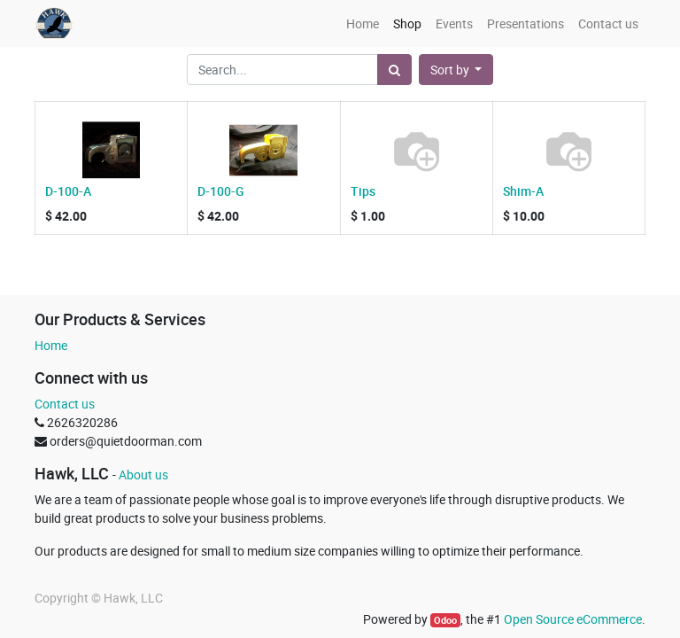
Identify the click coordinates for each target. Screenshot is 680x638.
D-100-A (68, 191)
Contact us (65, 403)
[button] (456, 69)
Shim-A (523, 191)
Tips (363, 191)
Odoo (445, 620)
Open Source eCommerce (573, 619)
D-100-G (220, 191)
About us (143, 474)
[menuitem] (362, 23)
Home (51, 345)
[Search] (394, 69)
